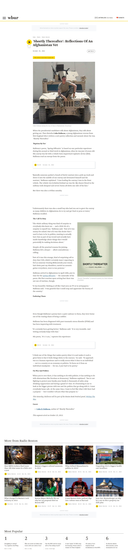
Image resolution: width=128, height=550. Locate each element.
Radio (38, 37)
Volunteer (72, 520)
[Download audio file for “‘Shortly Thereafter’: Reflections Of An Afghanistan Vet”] (28, 45)
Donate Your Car (75, 528)
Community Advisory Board (45, 528)
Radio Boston (46, 37)
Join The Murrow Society (77, 531)
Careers (39, 534)
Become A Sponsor (76, 534)
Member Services (75, 523)
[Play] (35, 165)
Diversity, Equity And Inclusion (46, 523)
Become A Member (76, 525)
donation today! (83, 28)
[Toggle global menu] (4, 18)
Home (34, 37)
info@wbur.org (9, 521)
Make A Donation (75, 517)
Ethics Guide (40, 540)
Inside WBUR (40, 520)
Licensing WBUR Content (45, 543)
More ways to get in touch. (14, 531)
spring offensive (49, 276)
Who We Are (40, 517)
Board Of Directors (42, 525)
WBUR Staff (40, 537)
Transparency (41, 531)
